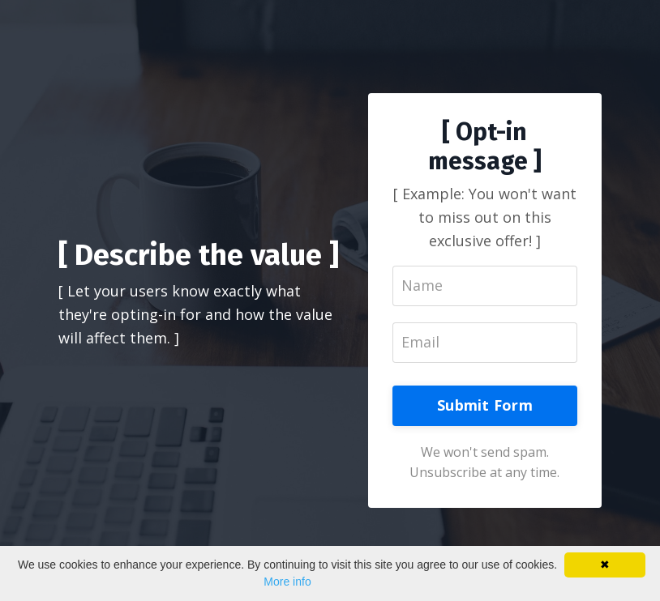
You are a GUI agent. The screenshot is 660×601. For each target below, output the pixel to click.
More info (287, 581)
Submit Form (485, 405)
